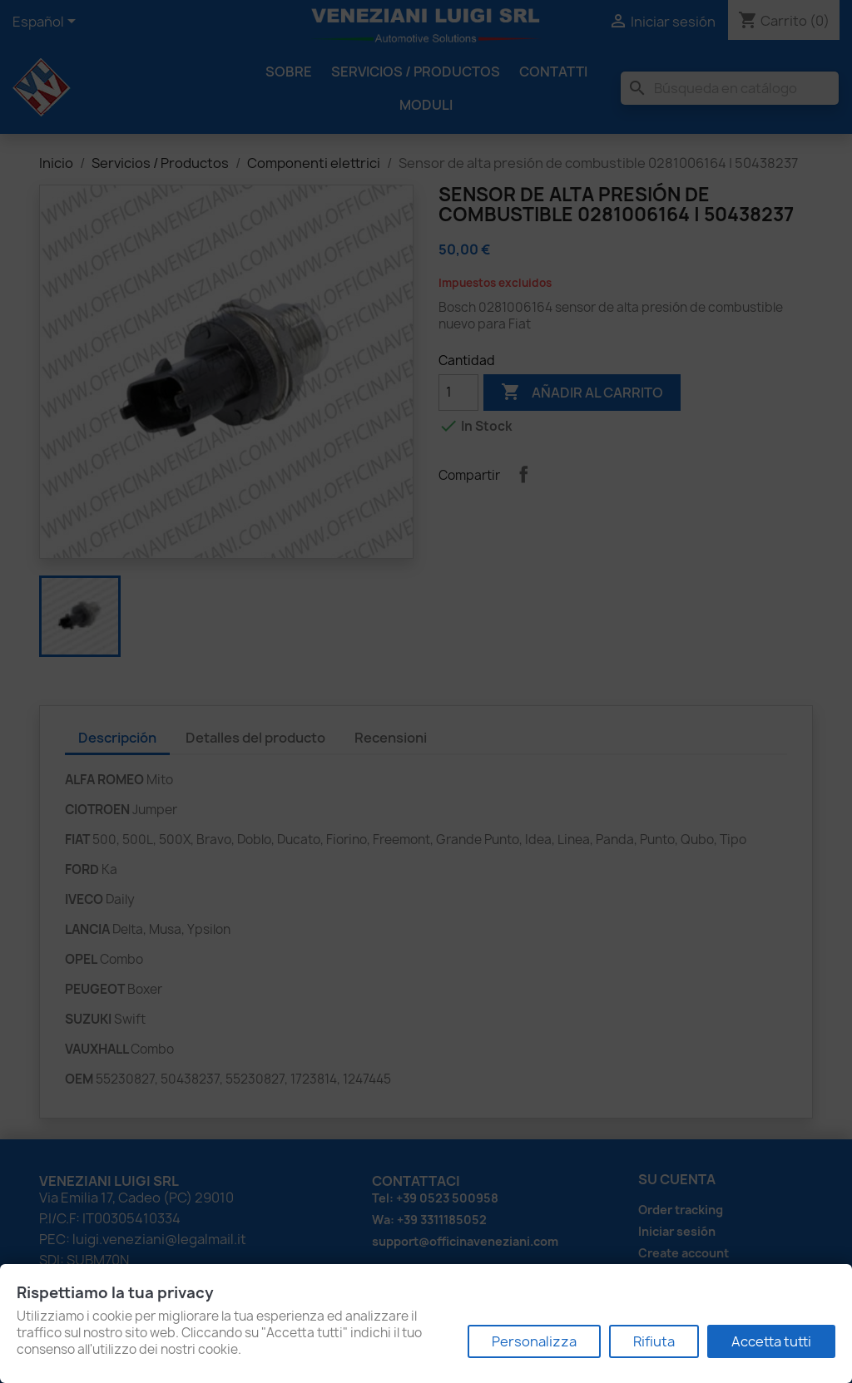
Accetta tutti (771, 1341)
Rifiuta (654, 1341)
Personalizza (534, 1341)
